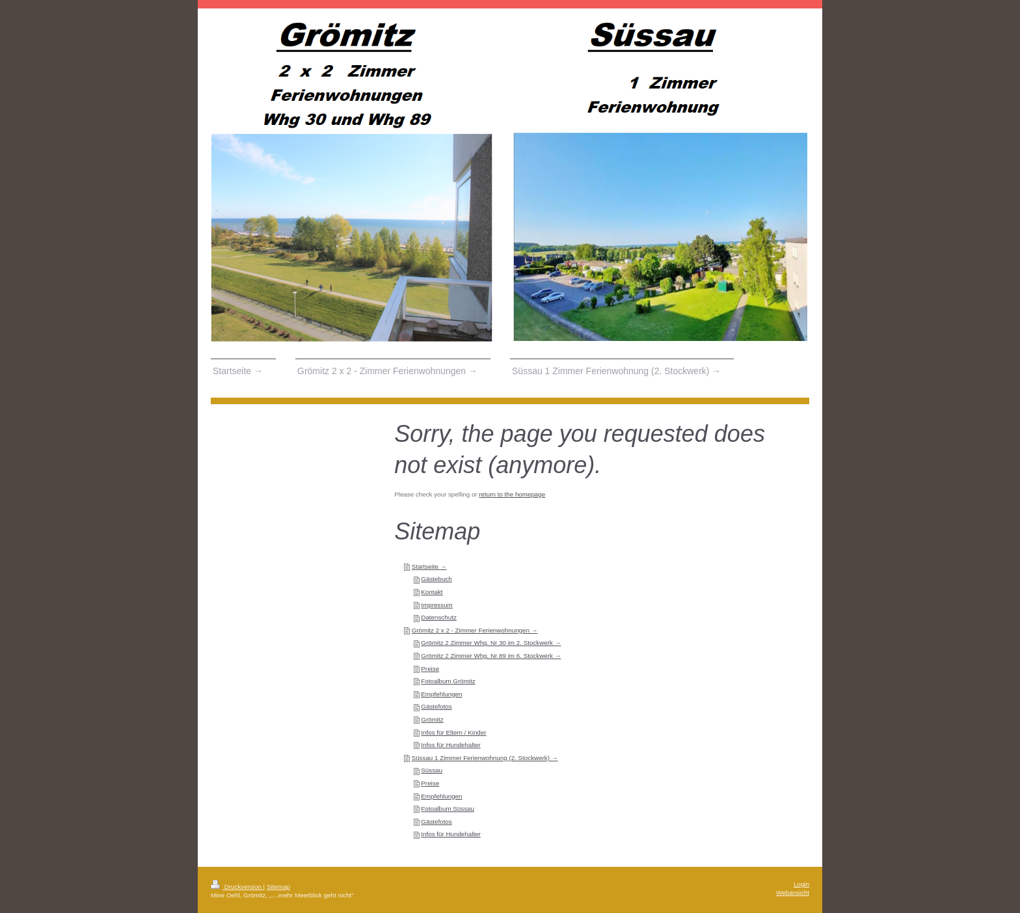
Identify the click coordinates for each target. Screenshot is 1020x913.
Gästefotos (436, 706)
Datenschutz (438, 617)
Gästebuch (436, 578)
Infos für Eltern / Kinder (453, 732)
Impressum (436, 604)
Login (801, 884)
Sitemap (278, 886)
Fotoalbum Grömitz (448, 681)
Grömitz (432, 719)
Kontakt (431, 591)
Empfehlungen (441, 694)
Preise (430, 668)
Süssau (431, 770)
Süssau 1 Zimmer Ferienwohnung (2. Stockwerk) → (485, 757)
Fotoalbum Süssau (447, 808)
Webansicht (792, 892)
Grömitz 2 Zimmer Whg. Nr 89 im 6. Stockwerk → (491, 655)
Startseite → (429, 566)
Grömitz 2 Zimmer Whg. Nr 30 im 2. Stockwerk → (491, 642)
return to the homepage (512, 494)
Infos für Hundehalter (451, 744)
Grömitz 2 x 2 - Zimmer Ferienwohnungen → (475, 630)
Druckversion (237, 886)
